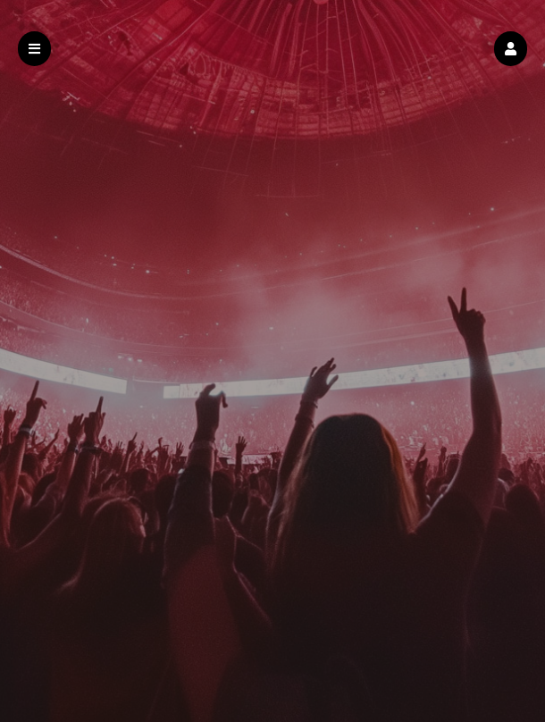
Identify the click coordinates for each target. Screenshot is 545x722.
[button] (510, 48)
